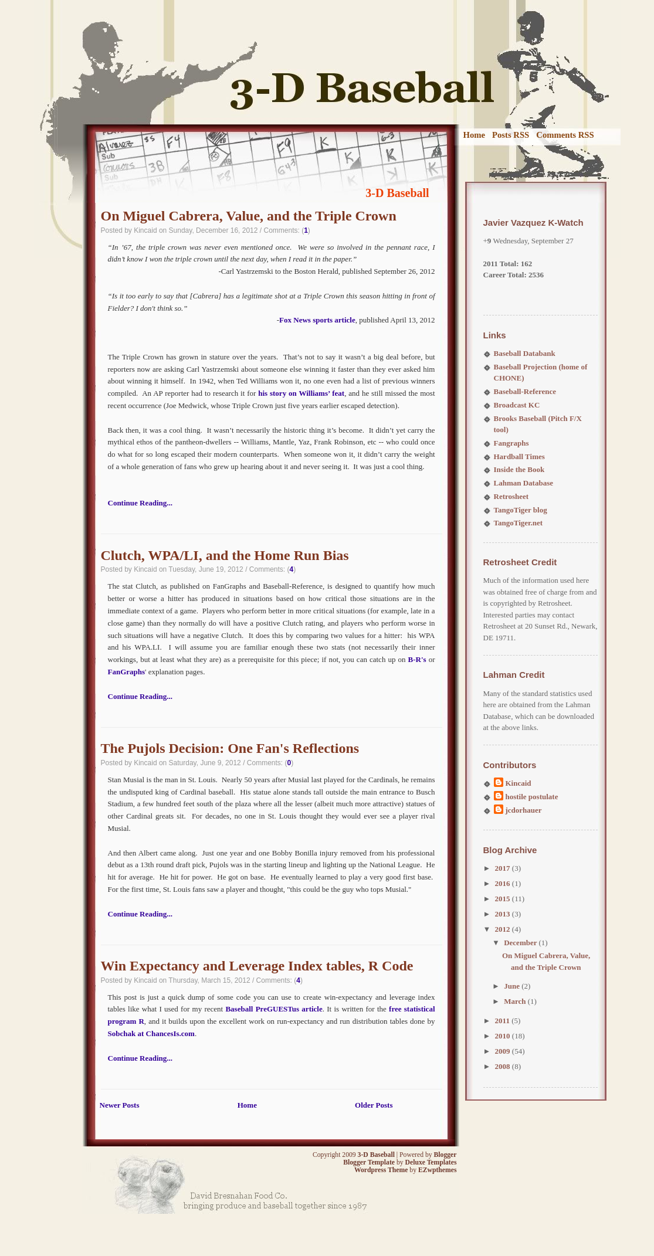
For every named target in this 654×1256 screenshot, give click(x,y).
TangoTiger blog (520, 509)
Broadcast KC (517, 404)
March (516, 1001)
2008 (503, 1066)
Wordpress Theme (381, 1170)
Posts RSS (510, 135)
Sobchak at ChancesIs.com (151, 1033)
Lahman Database (524, 482)
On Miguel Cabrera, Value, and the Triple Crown (249, 215)
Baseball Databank (524, 353)
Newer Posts (120, 1105)
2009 (503, 1051)
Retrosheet (511, 496)
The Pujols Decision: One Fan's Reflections (230, 748)
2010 (503, 1035)
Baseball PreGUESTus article (273, 1008)
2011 (503, 1020)
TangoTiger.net (518, 522)
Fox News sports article (317, 319)
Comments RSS (565, 135)
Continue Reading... (140, 502)
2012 (503, 929)
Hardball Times (519, 456)
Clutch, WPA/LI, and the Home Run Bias (225, 555)
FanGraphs (126, 671)
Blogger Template (369, 1162)
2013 (503, 913)
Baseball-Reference (525, 391)
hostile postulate (532, 796)
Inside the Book (519, 469)
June (512, 986)
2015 (503, 898)
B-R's (417, 659)
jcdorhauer (524, 810)
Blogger (445, 1155)
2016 (503, 883)
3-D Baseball (397, 192)
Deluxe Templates (431, 1162)
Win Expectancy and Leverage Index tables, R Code (257, 965)
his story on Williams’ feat (301, 393)
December (521, 942)
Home (474, 135)
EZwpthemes (437, 1170)
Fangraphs (511, 443)
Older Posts (373, 1105)
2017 (503, 868)
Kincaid (518, 783)
